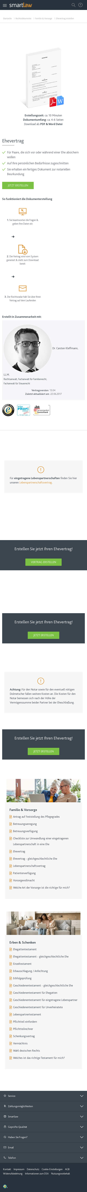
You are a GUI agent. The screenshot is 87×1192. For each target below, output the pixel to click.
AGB (67, 1169)
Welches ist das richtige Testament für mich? (39, 1058)
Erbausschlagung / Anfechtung (30, 971)
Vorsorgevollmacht (24, 880)
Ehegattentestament (25, 949)
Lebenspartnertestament (27, 1014)
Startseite (7, 18)
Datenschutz (33, 1169)
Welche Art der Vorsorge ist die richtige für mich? (41, 887)
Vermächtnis (20, 1043)
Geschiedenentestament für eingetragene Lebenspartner (45, 1000)
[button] (43, 1096)
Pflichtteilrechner (23, 1029)
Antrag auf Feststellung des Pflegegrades (36, 816)
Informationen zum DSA (37, 1173)
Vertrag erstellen (43, 562)
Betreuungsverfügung (25, 831)
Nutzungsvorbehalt (60, 1173)
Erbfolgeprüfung (22, 978)
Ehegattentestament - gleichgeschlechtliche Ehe (41, 956)
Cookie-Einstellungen (52, 1169)
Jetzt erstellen (18, 185)
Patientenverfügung (24, 873)
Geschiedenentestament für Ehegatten (35, 992)
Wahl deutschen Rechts (26, 1050)
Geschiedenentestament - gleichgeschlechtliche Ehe (43, 985)
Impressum (19, 1169)
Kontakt (7, 1169)
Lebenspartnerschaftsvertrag (35, 482)
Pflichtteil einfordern (25, 1021)
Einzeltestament (22, 963)
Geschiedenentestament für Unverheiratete (38, 1007)
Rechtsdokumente (23, 18)
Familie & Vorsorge (43, 18)
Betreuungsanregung (25, 824)
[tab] (43, 1096)
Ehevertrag (19, 851)
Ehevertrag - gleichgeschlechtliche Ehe (35, 858)
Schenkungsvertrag (24, 1036)
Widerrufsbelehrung (12, 1173)
